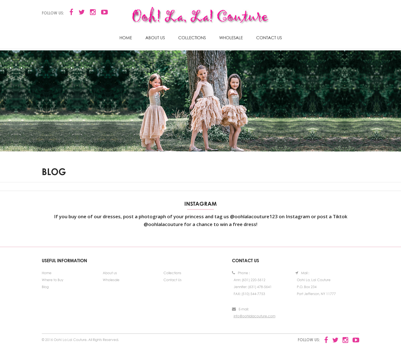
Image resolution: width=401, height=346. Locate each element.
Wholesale (231, 37)
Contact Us (269, 37)
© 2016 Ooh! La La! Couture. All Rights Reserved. (80, 340)
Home (125, 37)
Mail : (302, 273)
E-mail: (240, 309)
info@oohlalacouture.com (254, 316)
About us (155, 37)
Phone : (241, 273)
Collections (192, 37)
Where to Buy (52, 280)
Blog (45, 287)
